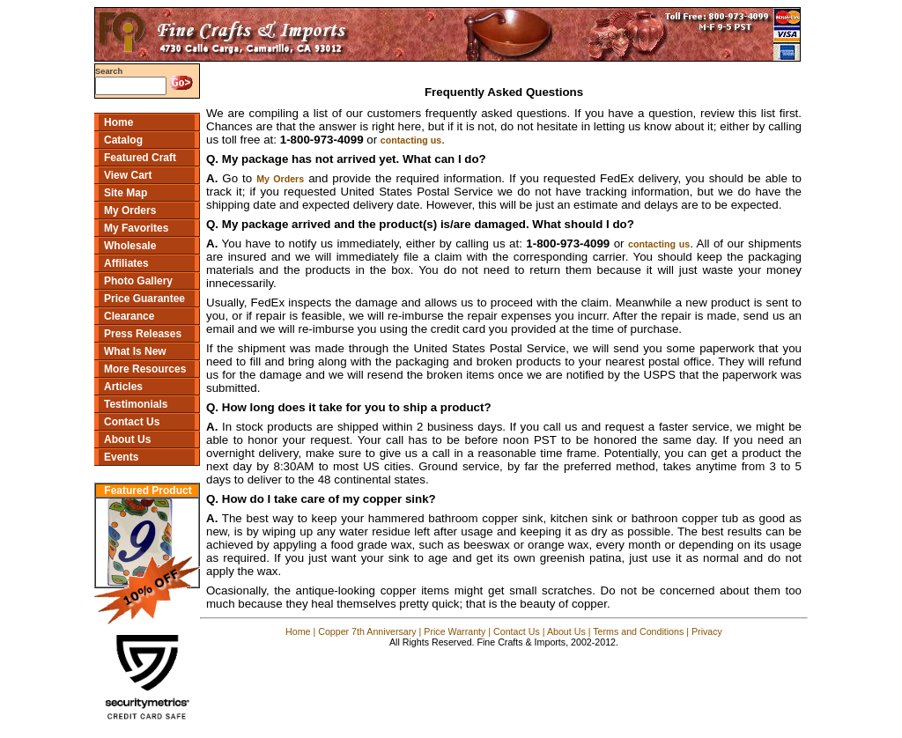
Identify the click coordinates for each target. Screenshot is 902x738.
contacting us (411, 140)
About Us (127, 439)
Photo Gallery (138, 281)
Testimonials (135, 404)
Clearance (129, 316)
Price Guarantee (144, 298)
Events (121, 457)
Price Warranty (454, 631)
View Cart (128, 175)
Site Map (125, 193)
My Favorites (136, 228)
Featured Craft (140, 157)
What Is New (135, 351)
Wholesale (130, 246)
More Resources (145, 369)
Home (118, 122)
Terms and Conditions (638, 631)
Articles (123, 386)
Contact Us (131, 422)
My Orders (130, 210)
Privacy (706, 631)
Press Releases (142, 334)
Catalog (123, 140)
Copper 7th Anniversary (367, 631)
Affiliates (126, 263)
